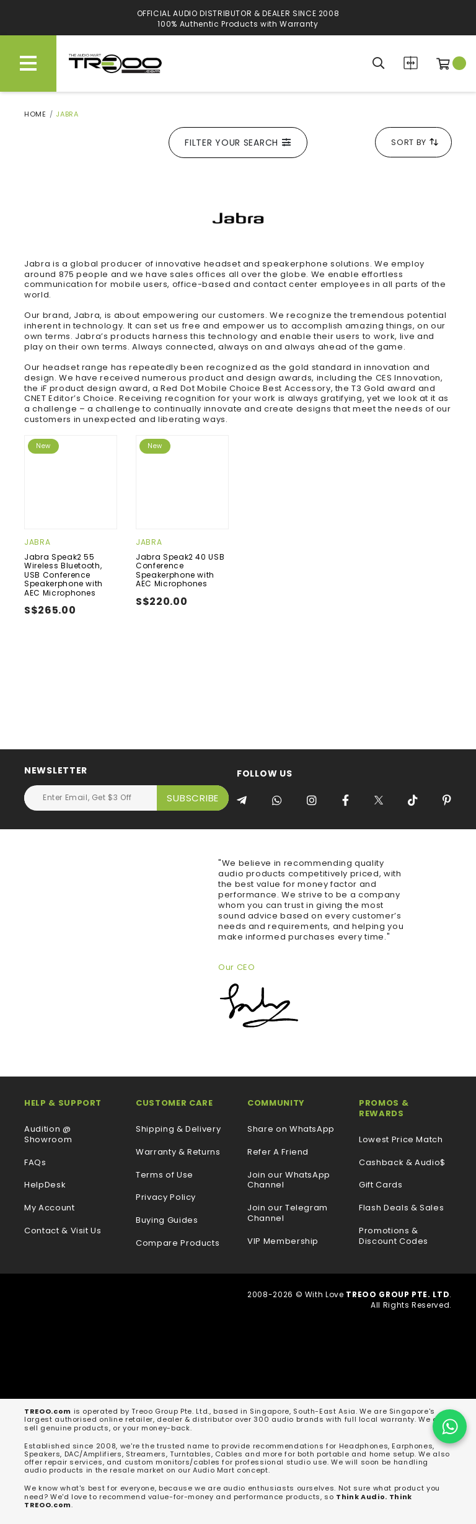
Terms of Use (164, 1175)
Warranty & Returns (178, 1152)
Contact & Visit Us (63, 1231)
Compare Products (410, 63)
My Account (49, 1208)
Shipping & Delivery (178, 1129)
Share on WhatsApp (291, 1129)
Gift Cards (381, 1185)
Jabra (37, 542)
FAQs (35, 1163)
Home (35, 114)
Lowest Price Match (401, 1140)
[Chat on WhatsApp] (450, 1426)
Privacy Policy (166, 1197)
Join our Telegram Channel (287, 1213)
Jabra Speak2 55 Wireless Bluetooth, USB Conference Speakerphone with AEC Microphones (63, 575)
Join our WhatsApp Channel (288, 1180)
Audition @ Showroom (48, 1134)
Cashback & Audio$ (402, 1163)
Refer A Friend (278, 1152)
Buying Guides (167, 1220)
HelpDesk (45, 1185)
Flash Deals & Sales (401, 1208)
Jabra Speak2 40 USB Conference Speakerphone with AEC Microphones (180, 570)
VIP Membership (283, 1241)
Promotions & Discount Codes (393, 1236)
